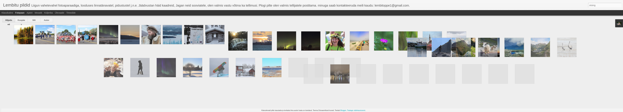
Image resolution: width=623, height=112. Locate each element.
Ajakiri (30, 13)
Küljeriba (48, 13)
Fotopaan (19, 13)
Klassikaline (7, 13)
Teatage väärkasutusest (356, 110)
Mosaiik (38, 13)
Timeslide (71, 13)
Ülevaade (59, 13)
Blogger (343, 110)
